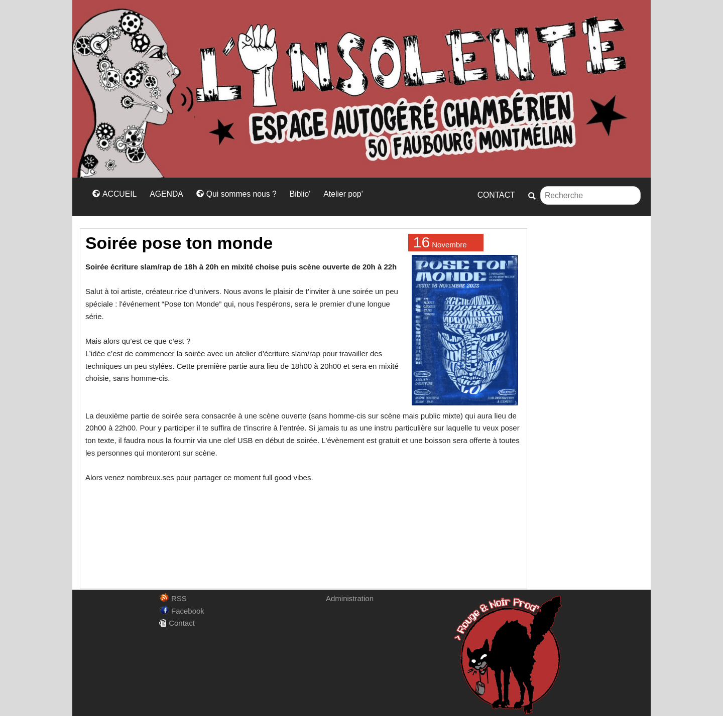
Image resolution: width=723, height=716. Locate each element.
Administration (350, 598)
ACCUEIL (114, 194)
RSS (173, 598)
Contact (177, 623)
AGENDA (166, 194)
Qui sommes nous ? (236, 194)
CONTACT (496, 195)
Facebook (181, 611)
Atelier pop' (343, 194)
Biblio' (300, 194)
